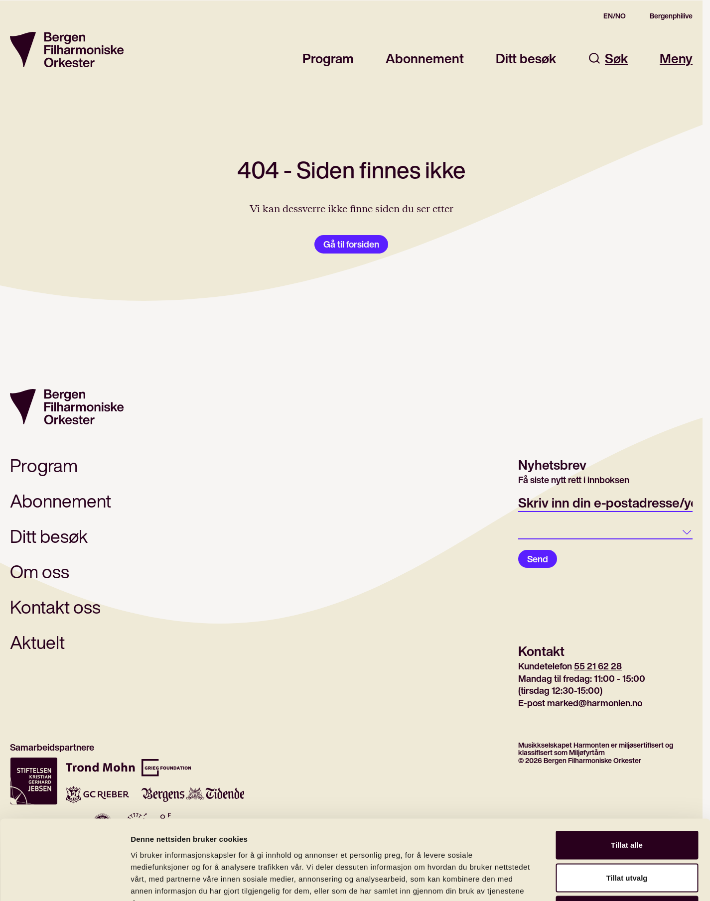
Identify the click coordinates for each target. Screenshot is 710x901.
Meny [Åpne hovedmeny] (676, 58)
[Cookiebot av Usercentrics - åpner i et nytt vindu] (64, 881)
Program (328, 58)
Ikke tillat (627, 835)
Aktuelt (37, 642)
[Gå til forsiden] (67, 49)
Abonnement (425, 58)
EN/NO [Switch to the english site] (614, 16)
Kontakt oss (55, 607)
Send (537, 558)
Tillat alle (627, 770)
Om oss (39, 571)
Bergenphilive (671, 16)
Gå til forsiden (351, 244)
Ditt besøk (526, 58)
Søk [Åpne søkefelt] (608, 58)
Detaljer (531, 881)
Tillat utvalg (626, 803)
